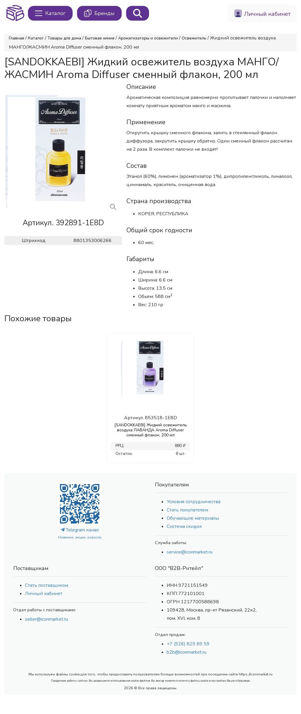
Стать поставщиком (46, 585)
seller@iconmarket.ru (46, 619)
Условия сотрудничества (193, 501)
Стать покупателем (187, 510)
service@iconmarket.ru (190, 552)
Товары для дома (64, 38)
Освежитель (194, 38)
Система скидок (184, 526)
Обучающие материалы (193, 518)
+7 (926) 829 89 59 (188, 644)
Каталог (36, 38)
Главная (16, 38)
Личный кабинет (43, 593)
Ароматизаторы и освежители (148, 38)
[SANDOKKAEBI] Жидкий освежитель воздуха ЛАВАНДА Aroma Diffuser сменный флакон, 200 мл (150, 430)
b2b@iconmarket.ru (186, 652)
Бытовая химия (99, 38)
